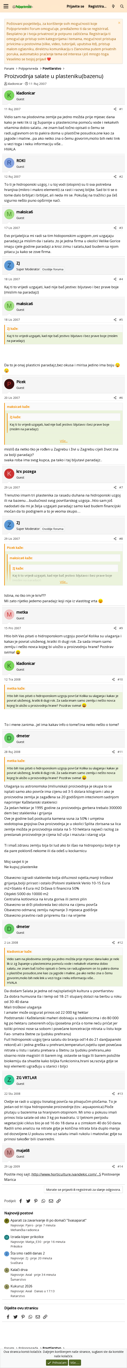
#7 (121, 487)
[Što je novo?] (113, 6)
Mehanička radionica (24, 1230)
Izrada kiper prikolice (27, 1236)
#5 (121, 320)
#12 (120, 942)
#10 (120, 679)
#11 (120, 752)
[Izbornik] (6, 6)
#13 (120, 1094)
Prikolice (16, 1246)
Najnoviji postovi (18, 1213)
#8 (121, 539)
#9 (121, 628)
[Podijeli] (115, 109)
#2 (121, 177)
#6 (121, 398)
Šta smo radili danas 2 (27, 1253)
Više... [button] (64, 441)
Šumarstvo (18, 1279)
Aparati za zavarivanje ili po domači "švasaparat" (48, 1220)
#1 (121, 109)
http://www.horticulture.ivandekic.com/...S (66, 1174)
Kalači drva (18, 1269)
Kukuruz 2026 (21, 1286)
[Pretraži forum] (122, 6)
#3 (121, 228)
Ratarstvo (17, 1296)
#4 (121, 279)
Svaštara (16, 1263)
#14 (120, 1166)
